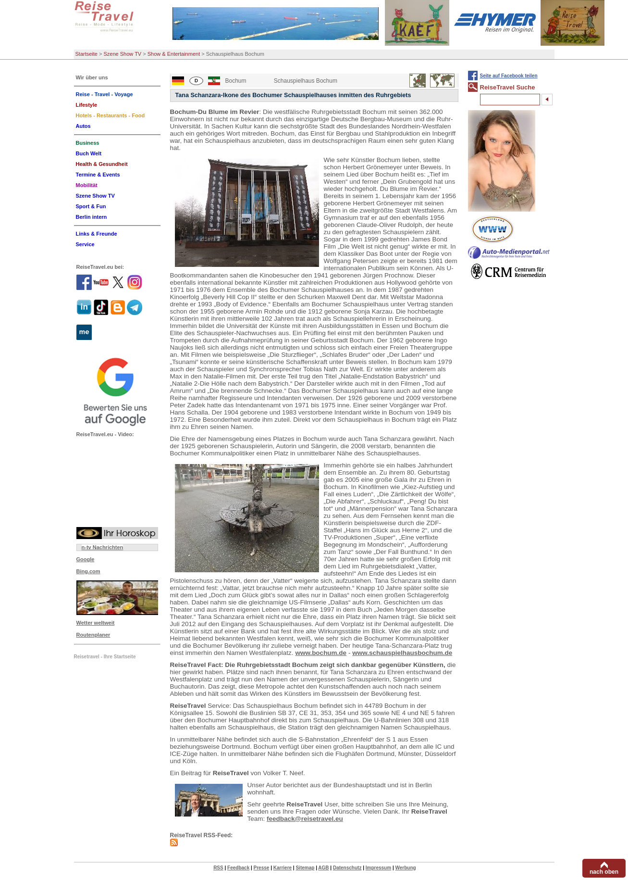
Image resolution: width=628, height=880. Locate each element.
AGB (323, 867)
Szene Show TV (123, 54)
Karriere (282, 867)
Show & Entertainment (174, 54)
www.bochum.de (320, 652)
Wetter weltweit (95, 623)
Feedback (238, 867)
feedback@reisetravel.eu (305, 818)
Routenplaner (93, 635)
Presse (262, 867)
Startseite (86, 54)
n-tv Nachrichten (102, 547)
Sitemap (305, 867)
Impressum (378, 867)
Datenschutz (347, 867)
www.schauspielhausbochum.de (402, 652)
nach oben (604, 871)
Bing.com (88, 571)
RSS (218, 867)
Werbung (405, 867)
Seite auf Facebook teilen (509, 75)
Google (85, 559)
